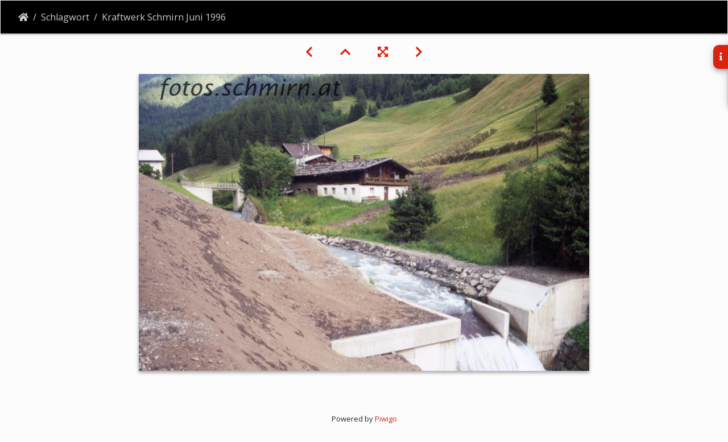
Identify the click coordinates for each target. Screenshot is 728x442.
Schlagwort (65, 17)
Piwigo (386, 419)
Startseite (23, 17)
